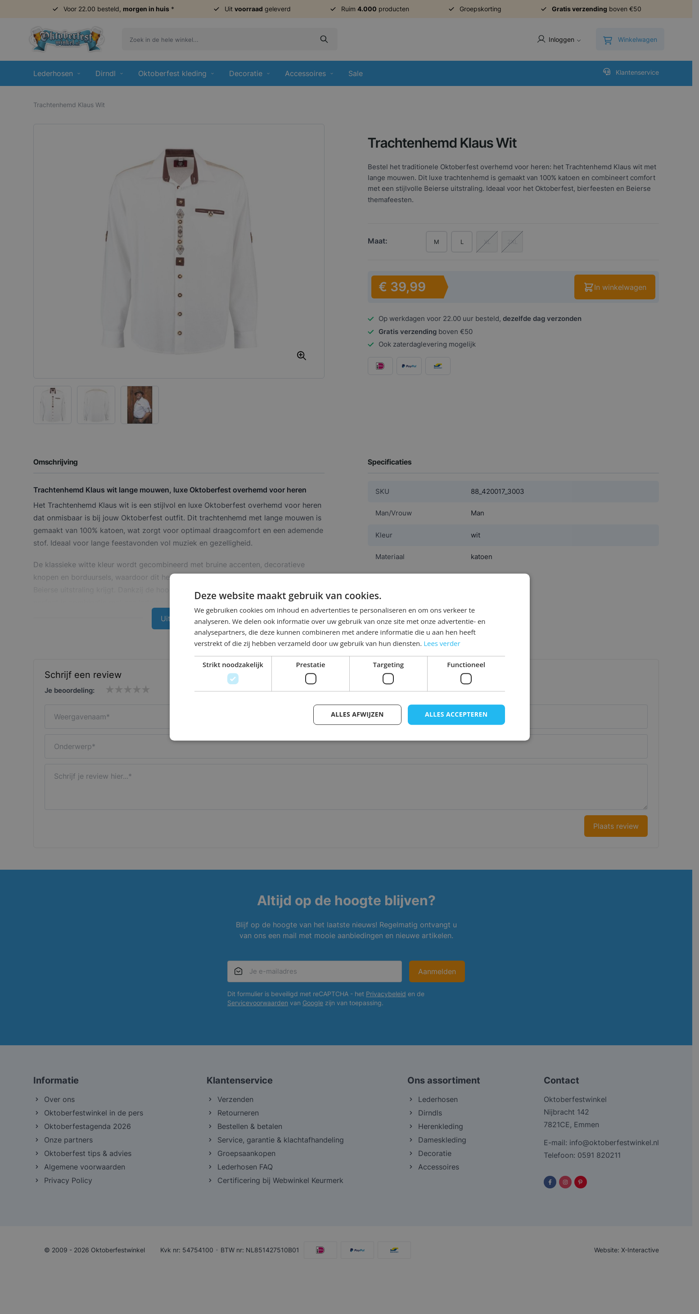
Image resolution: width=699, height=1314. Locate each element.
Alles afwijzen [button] (357, 714)
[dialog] (349, 657)
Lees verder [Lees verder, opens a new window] (442, 643)
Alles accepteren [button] (456, 714)
